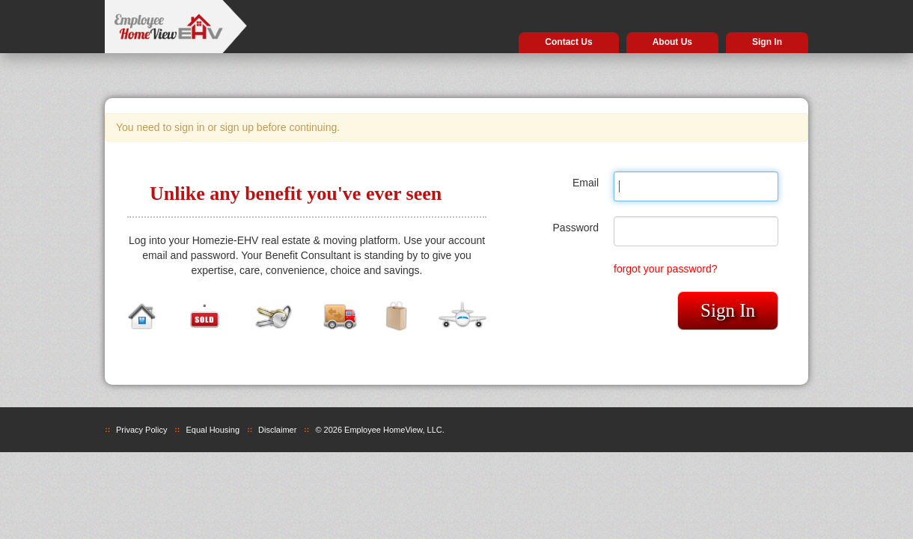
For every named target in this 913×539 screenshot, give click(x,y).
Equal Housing (212, 429)
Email (585, 183)
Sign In (767, 42)
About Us (672, 42)
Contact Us (568, 42)
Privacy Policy (141, 429)
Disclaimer (277, 429)
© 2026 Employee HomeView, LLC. (379, 429)
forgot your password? (666, 269)
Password (576, 228)
